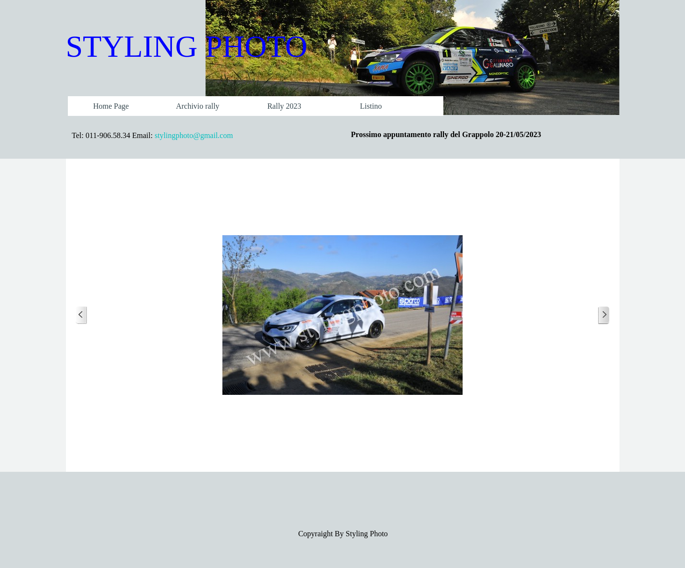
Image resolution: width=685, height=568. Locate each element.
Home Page (111, 106)
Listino (371, 106)
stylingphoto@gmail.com (194, 135)
